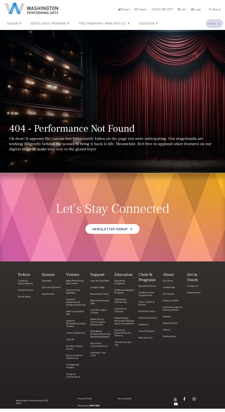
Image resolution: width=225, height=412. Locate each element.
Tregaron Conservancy (73, 378)
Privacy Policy (85, 402)
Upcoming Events (51, 290)
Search (215, 9)
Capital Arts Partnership (120, 304)
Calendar (46, 283)
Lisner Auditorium (75, 336)
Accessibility (125, 402)
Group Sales (24, 299)
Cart (181, 9)
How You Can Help (99, 283)
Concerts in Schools (120, 313)
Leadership (169, 290)
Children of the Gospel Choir (146, 297)
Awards (167, 319)
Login (196, 9)
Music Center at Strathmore (74, 360)
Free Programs (147, 334)
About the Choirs (147, 289)
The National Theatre (72, 369)
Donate (124, 9)
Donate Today (97, 290)
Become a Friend (99, 297)
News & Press (170, 326)
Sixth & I (70, 342)
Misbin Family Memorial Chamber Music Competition (124, 324)
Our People (168, 297)
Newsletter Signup (110, 232)
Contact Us (193, 289)
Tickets (140, 9)
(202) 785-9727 (162, 9)
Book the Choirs (147, 314)
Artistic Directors (148, 321)
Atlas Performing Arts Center (75, 285)
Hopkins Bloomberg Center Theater (76, 327)
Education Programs (119, 285)
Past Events (48, 297)
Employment (194, 295)
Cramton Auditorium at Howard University (75, 305)
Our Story (168, 283)
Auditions (144, 327)
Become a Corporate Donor (99, 348)
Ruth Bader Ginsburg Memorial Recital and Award (100, 337)
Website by (89, 408)
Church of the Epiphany (73, 294)
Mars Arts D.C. (146, 340)
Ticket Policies (25, 293)
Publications (169, 339)
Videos (166, 332)
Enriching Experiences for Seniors (122, 336)
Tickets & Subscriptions (25, 285)
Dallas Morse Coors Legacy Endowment (97, 325)
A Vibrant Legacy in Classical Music (173, 311)
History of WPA (170, 303)
